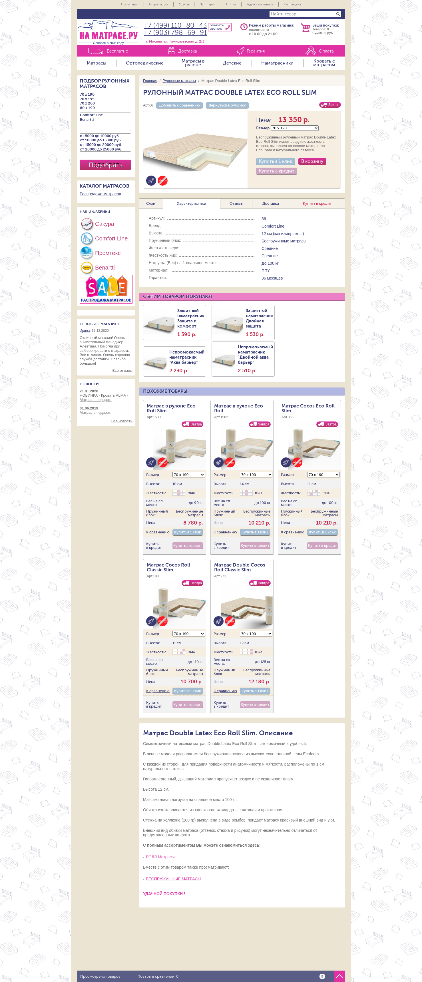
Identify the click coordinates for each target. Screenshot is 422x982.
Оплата (326, 51)
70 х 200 (105, 103)
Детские (232, 63)
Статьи (231, 4)
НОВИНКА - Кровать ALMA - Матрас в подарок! (106, 395)
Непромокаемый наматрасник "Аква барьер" (186, 361)
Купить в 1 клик (275, 161)
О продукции (158, 4)
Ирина (85, 331)
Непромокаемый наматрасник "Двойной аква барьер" (255, 358)
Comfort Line (105, 115)
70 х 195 (105, 99)
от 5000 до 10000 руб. (105, 136)
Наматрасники (277, 63)
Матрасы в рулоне (193, 63)
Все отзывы (122, 370)
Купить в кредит (276, 171)
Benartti (105, 119)
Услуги (184, 4)
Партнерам (208, 4)
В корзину (312, 161)
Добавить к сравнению (179, 105)
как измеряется (288, 233)
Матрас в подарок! (106, 410)
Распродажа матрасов (100, 194)
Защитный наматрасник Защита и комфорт (190, 322)
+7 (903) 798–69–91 (175, 33)
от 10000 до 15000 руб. (105, 140)
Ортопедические (145, 63)
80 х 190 (105, 108)
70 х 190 (105, 94)
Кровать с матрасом (324, 63)
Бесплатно (117, 51)
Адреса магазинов (260, 4)
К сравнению (158, 532)
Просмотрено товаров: (100, 977)
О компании (129, 4)
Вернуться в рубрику (227, 105)
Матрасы (96, 63)
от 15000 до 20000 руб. (105, 144)
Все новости (121, 421)
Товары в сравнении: (158, 977)
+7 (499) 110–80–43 (175, 25)
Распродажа (292, 4)
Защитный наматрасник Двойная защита (259, 322)
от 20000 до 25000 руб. (105, 149)
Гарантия (256, 51)
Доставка (187, 51)
